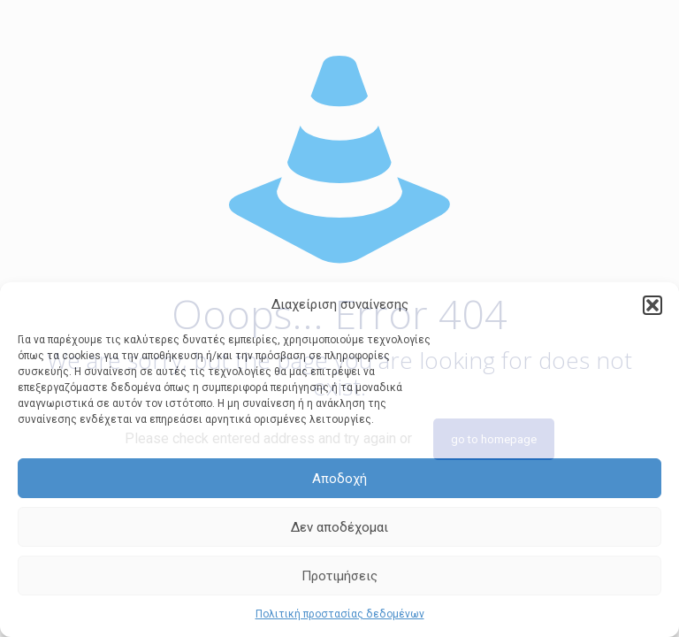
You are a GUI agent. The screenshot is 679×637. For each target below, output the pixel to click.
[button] (652, 305)
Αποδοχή (339, 479)
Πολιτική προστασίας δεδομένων (340, 614)
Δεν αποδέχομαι (339, 527)
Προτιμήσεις (339, 576)
